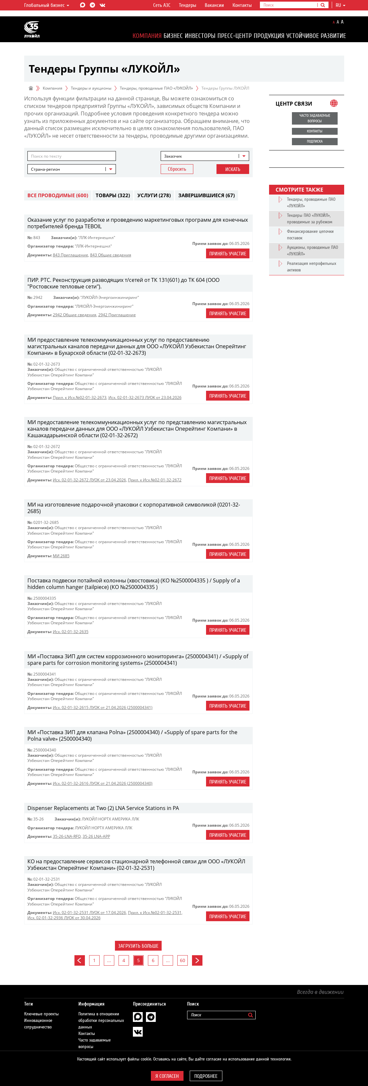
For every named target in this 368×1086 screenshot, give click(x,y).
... (109, 960)
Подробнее (205, 1076)
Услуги (154, 195)
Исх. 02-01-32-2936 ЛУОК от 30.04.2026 (64, 917)
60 (182, 960)
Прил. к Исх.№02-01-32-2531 (155, 912)
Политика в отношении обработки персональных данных (101, 1014)
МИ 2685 (61, 555)
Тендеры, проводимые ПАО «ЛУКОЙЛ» (156, 88)
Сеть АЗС (161, 5)
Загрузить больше (138, 946)
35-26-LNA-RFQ (67, 836)
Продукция (269, 36)
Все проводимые (57, 195)
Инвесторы (200, 36)
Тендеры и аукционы (91, 88)
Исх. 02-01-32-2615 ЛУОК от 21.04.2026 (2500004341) (102, 707)
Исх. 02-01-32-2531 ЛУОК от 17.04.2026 (89, 912)
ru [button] (340, 5)
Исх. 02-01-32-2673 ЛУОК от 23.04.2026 (145, 397)
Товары (113, 195)
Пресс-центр (234, 36)
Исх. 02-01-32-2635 (70, 631)
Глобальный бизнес (46, 5)
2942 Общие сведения (74, 314)
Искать (232, 169)
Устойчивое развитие (316, 36)
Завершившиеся (206, 195)
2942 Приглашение (117, 314)
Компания (147, 36)
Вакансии (214, 5)
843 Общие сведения (110, 254)
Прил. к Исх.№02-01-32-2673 (79, 397)
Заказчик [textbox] (173, 156)
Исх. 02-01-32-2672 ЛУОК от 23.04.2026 (89, 479)
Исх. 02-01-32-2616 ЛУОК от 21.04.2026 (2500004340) (102, 783)
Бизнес (173, 36)
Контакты (242, 5)
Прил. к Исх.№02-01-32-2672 (155, 479)
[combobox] (205, 156)
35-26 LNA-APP (96, 836)
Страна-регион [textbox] (45, 169)
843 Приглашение (70, 254)
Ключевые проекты (41, 1007)
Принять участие (227, 254)
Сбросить (177, 169)
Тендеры (187, 5)
